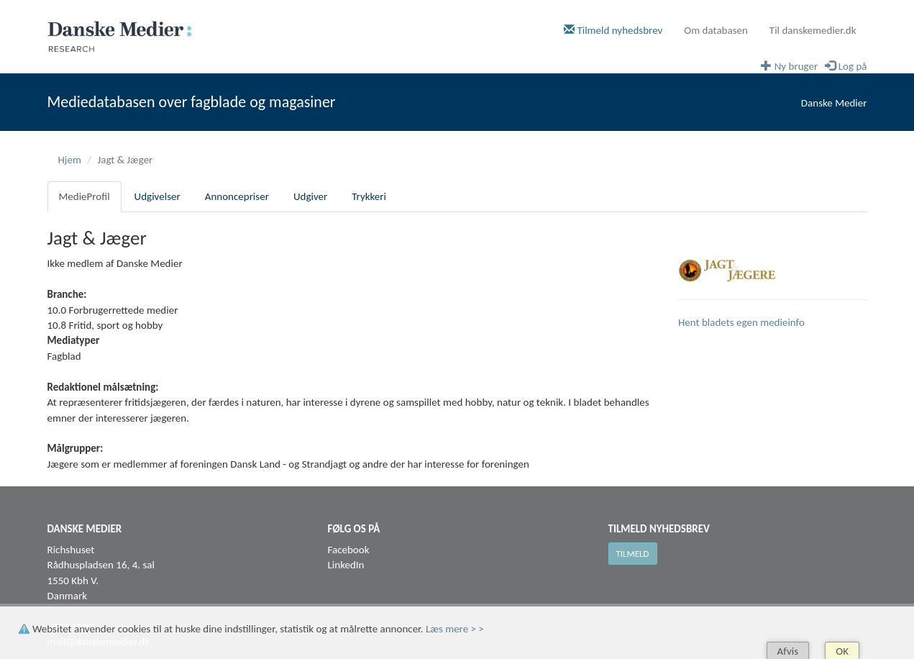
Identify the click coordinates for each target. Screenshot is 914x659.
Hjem (69, 159)
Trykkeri (369, 196)
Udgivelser (157, 196)
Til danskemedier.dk (812, 30)
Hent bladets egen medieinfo (741, 322)
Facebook (349, 549)
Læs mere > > (455, 628)
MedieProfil (84, 196)
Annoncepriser (237, 196)
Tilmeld (632, 553)
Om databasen (716, 30)
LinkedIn (346, 564)
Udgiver (310, 196)
